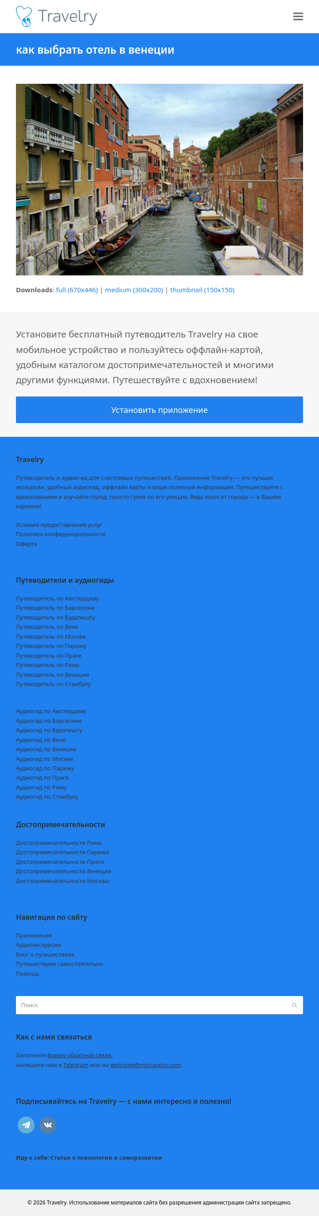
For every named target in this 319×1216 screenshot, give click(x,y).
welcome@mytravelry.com (146, 1065)
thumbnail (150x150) (202, 289)
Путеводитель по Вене (47, 627)
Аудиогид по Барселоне (49, 721)
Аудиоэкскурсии (38, 945)
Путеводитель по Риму (47, 665)
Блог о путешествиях (45, 954)
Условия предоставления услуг (59, 525)
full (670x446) (77, 289)
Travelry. (57, 1202)
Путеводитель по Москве (51, 636)
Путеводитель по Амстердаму (57, 598)
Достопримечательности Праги (60, 862)
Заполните (64, 1055)
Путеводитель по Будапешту (55, 617)
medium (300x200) (134, 289)
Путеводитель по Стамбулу (53, 684)
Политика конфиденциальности (60, 534)
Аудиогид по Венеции (46, 749)
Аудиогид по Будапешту (49, 730)
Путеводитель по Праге (49, 655)
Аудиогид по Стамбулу (47, 796)
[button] (298, 16)
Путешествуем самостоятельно (59, 964)
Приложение (34, 935)
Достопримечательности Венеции (63, 871)
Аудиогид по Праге (42, 777)
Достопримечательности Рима (58, 843)
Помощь (28, 973)
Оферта (26, 544)
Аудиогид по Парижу (45, 768)
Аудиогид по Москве (44, 759)
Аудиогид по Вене (41, 740)
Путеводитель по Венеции (52, 675)
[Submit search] (294, 1005)
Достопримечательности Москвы (62, 881)
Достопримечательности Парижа (62, 852)
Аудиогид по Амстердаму (51, 711)
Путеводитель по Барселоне (55, 608)
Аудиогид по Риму (41, 787)
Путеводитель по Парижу (51, 646)
